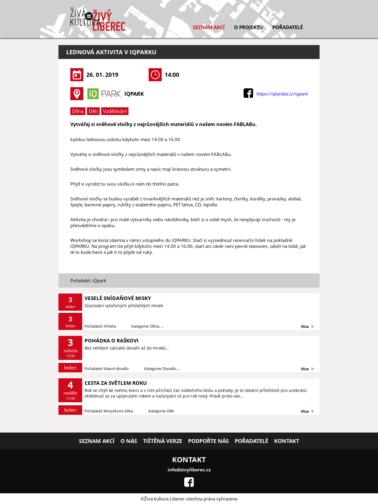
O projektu (248, 27)
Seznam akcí (209, 27)
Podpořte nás (208, 440)
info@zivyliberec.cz (189, 470)
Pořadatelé (287, 27)
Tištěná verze (162, 440)
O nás (128, 440)
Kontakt (286, 440)
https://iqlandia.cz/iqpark (282, 94)
